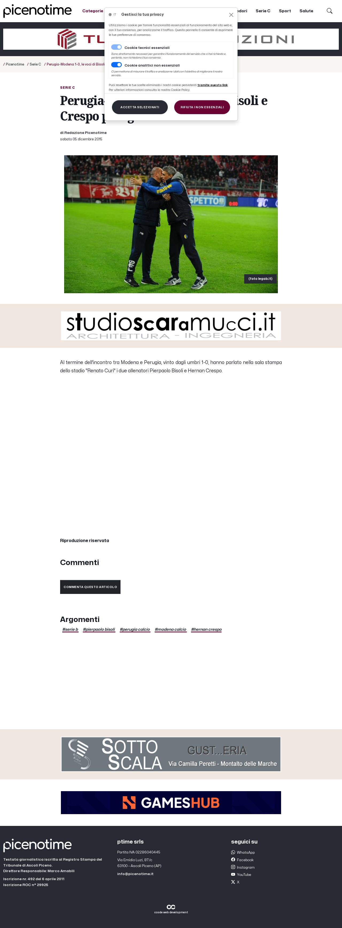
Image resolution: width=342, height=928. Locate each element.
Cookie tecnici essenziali (147, 47)
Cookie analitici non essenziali (152, 65)
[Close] (231, 15)
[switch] (116, 64)
